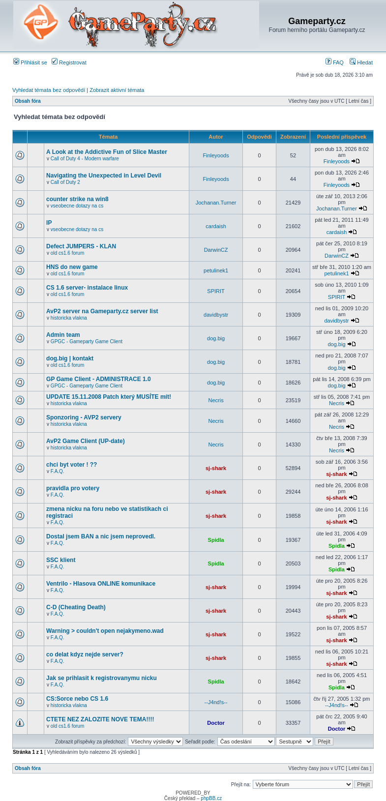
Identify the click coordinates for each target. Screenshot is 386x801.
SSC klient (60, 560)
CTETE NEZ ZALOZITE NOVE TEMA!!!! (100, 719)
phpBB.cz (211, 798)
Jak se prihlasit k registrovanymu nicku (101, 678)
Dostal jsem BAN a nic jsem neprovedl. (100, 536)
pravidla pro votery (72, 488)
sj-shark (216, 468)
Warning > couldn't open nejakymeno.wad (105, 630)
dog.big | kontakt (69, 358)
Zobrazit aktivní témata (116, 90)
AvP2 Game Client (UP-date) (85, 441)
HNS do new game (72, 267)
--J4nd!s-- (216, 702)
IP (49, 222)
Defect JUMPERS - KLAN (81, 246)
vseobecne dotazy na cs (77, 205)
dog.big (216, 338)
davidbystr (216, 315)
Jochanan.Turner (216, 203)
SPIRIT (215, 291)
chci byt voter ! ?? (71, 464)
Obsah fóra (28, 101)
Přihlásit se (30, 62)
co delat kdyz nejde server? (84, 654)
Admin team (63, 334)
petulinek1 (216, 270)
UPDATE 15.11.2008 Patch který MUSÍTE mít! (108, 396)
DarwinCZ (216, 250)
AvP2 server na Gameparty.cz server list (102, 311)
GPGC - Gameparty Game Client (86, 341)
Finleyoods (216, 155)
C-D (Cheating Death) (76, 607)
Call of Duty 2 (65, 182)
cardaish (216, 226)
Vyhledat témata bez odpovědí (48, 90)
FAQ (335, 62)
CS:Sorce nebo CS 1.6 (77, 698)
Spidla (216, 540)
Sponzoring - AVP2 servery (83, 417)
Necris (216, 400)
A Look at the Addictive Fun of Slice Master (106, 151)
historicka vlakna (69, 318)
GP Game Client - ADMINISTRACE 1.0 (98, 379)
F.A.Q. (57, 471)
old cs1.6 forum (67, 253)
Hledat (361, 62)
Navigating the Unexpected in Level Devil (103, 175)
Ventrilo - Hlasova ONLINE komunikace (100, 583)
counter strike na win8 (77, 199)
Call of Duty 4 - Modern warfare (85, 158)
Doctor (215, 723)
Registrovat (69, 62)
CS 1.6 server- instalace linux (87, 287)
